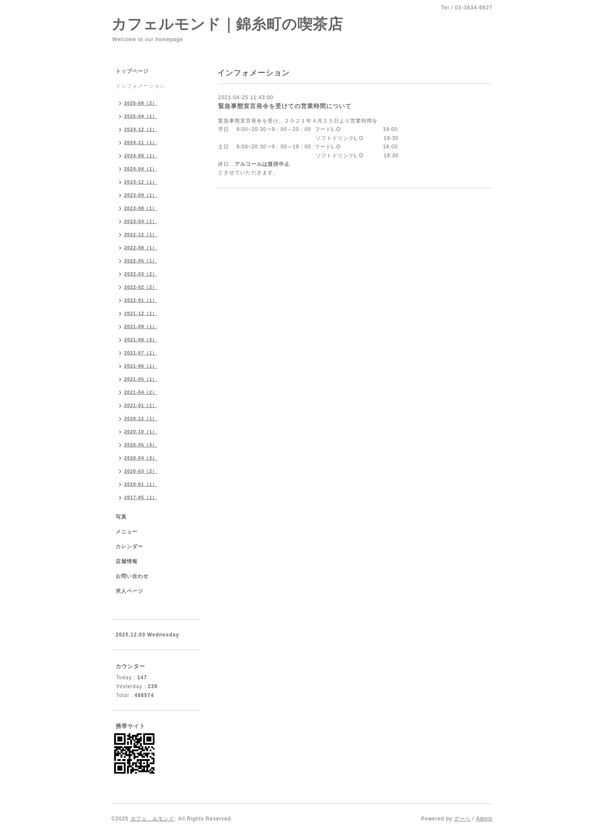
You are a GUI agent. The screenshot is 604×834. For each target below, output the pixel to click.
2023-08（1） (141, 208)
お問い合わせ (132, 576)
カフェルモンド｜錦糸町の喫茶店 (227, 24)
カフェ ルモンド (152, 819)
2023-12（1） (141, 181)
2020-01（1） (141, 484)
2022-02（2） (141, 287)
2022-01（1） (141, 300)
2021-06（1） (141, 365)
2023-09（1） (141, 195)
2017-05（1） (141, 497)
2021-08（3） (141, 339)
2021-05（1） (141, 379)
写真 (121, 517)
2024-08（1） (141, 155)
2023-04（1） (141, 221)
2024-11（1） (141, 142)
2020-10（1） (141, 431)
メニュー (127, 532)
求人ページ (129, 591)
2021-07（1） (141, 352)
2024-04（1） (141, 168)
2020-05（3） (141, 444)
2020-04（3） (141, 457)
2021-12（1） (141, 313)
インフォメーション (140, 86)
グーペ (462, 819)
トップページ (132, 71)
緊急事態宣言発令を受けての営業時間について (285, 106)
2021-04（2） (141, 392)
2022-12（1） (141, 234)
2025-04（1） (141, 116)
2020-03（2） (141, 471)
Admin (484, 819)
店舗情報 (127, 561)
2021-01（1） (141, 405)
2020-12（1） (141, 418)
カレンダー (129, 546)
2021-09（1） (141, 326)
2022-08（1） (141, 247)
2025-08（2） (141, 103)
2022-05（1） (141, 260)
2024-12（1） (141, 129)
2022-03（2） (141, 273)
